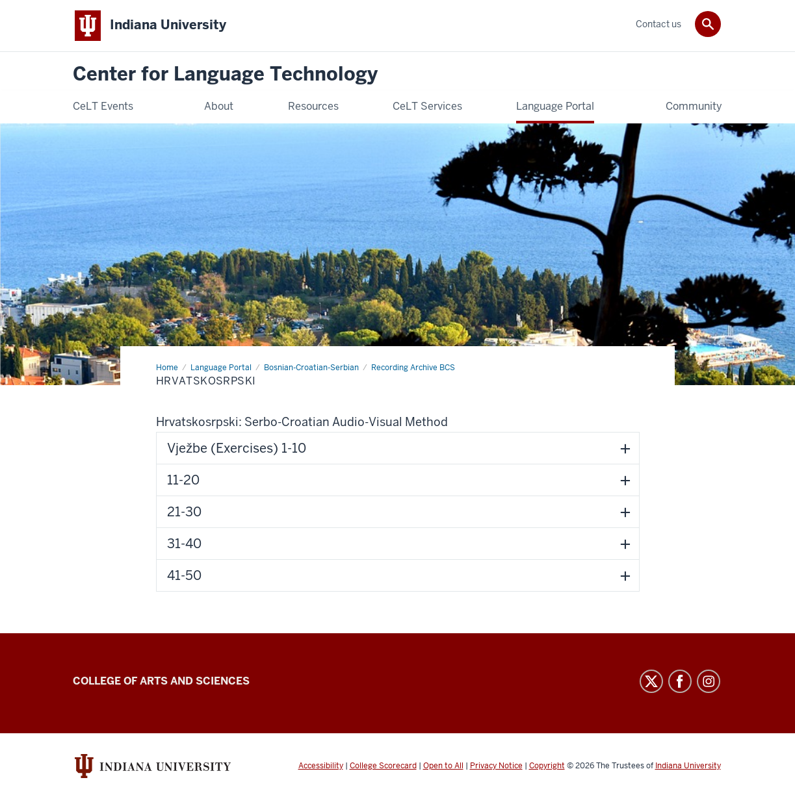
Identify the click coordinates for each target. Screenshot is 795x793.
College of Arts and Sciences (161, 681)
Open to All (443, 766)
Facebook (680, 681)
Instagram (708, 681)
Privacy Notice (496, 766)
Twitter (651, 681)
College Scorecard (383, 766)
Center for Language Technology (225, 74)
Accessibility (320, 766)
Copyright (547, 766)
